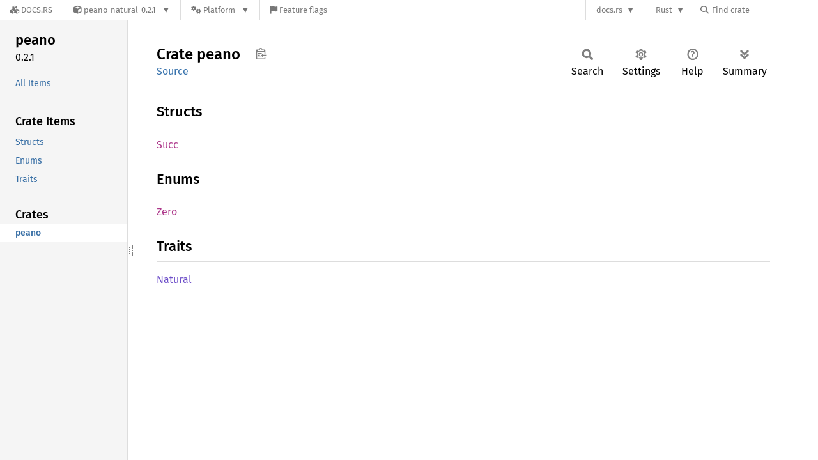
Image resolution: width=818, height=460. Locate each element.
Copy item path (261, 54)
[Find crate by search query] (764, 10)
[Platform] (220, 10)
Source (173, 71)
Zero (167, 212)
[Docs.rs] (31, 10)
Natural (174, 279)
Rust (664, 10)
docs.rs (609, 10)
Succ (167, 145)
